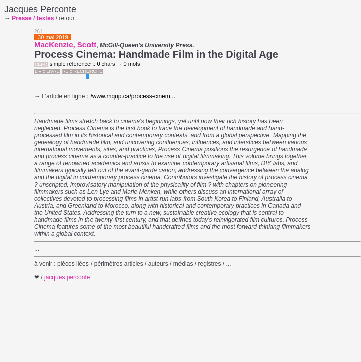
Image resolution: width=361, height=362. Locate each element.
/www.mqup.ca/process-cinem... (132, 96)
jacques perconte (67, 277)
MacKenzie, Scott (65, 44)
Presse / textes (33, 18)
